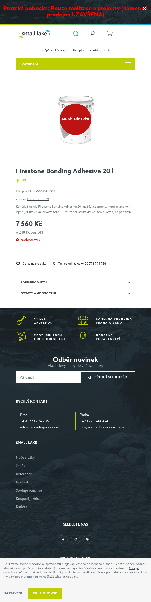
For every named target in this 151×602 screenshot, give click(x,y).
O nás (20, 465)
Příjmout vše (45, 593)
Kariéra (21, 506)
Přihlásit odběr (110, 377)
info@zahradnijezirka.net (39, 427)
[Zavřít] (144, 9)
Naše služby (25, 457)
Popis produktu (34, 282)
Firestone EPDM (38, 199)
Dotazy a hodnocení (38, 293)
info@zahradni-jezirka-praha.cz (104, 427)
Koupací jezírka (28, 498)
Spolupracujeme (29, 490)
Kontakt (22, 482)
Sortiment (75, 64)
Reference (24, 474)
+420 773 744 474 (94, 421)
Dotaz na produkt (34, 263)
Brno (24, 415)
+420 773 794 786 (34, 421)
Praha (84, 415)
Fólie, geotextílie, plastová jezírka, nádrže (83, 50)
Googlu (134, 568)
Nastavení (12, 593)
